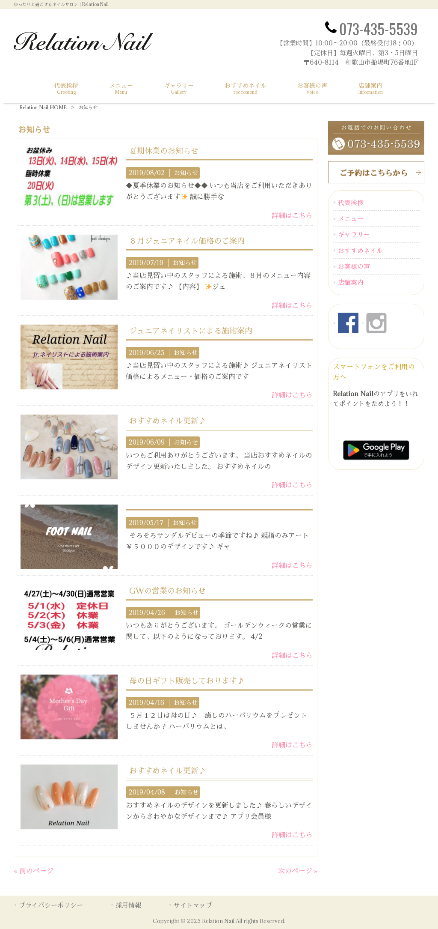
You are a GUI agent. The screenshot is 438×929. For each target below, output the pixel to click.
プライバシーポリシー (51, 905)
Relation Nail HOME (43, 107)
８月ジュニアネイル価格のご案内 (187, 241)
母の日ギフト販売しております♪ (187, 680)
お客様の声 (354, 266)
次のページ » (297, 870)
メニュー (351, 218)
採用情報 (128, 905)
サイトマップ (193, 905)
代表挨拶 (351, 202)
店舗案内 (351, 282)
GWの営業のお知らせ (167, 590)
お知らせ (186, 173)
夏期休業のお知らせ (163, 151)
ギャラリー (354, 234)
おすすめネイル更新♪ (167, 420)
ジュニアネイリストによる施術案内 (190, 331)
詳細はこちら (292, 215)
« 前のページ (33, 870)
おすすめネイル (360, 250)
